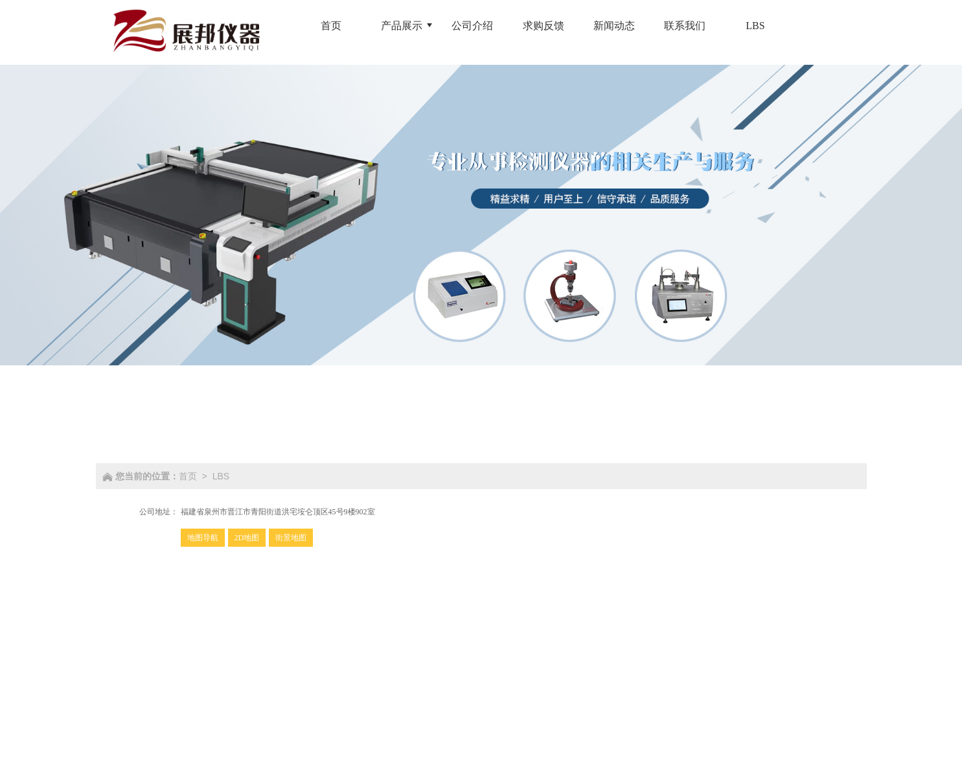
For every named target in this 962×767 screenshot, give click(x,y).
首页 (188, 476)
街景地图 (290, 537)
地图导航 (202, 537)
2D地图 (247, 537)
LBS (220, 476)
